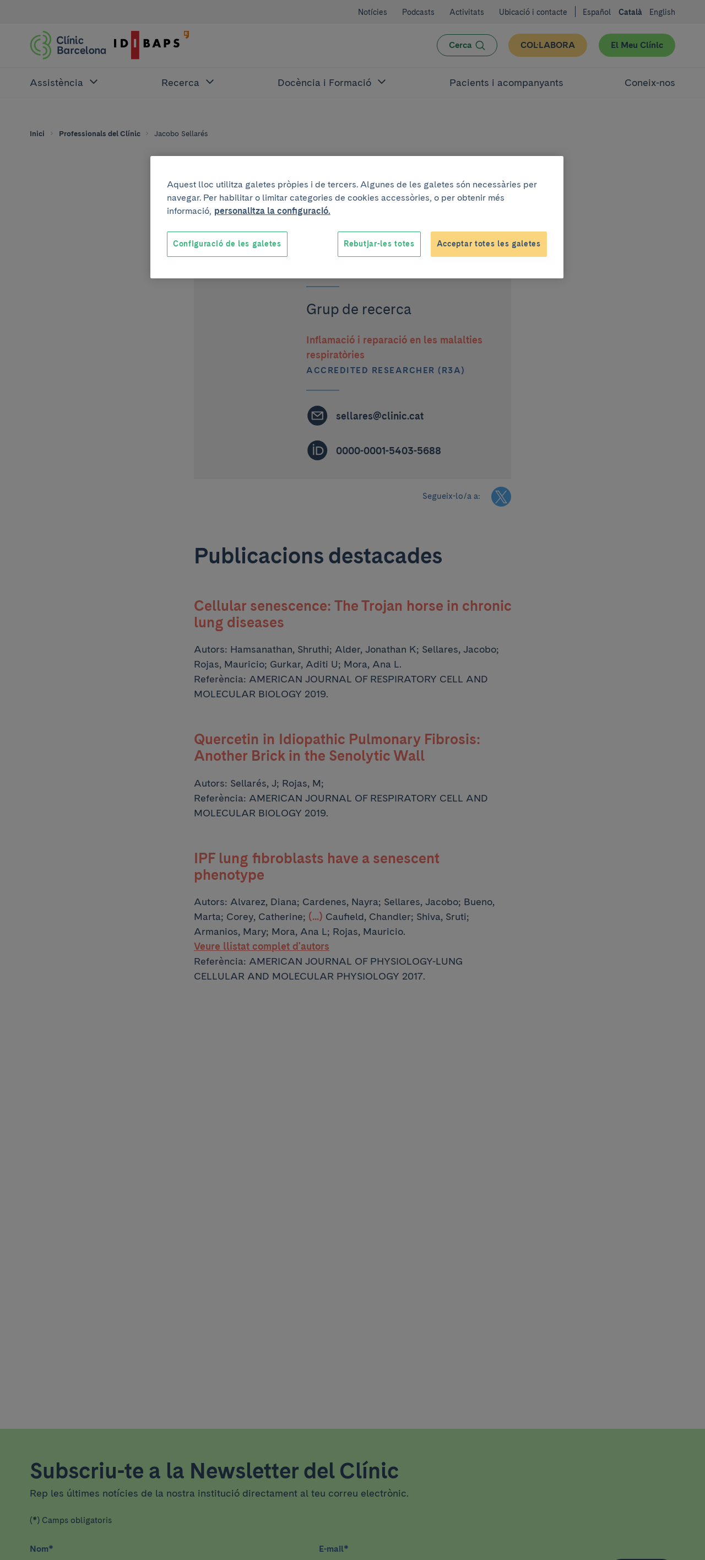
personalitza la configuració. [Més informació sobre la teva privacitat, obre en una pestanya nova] (272, 211)
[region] (356, 217)
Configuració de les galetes (227, 243)
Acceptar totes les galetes (489, 243)
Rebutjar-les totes (379, 243)
